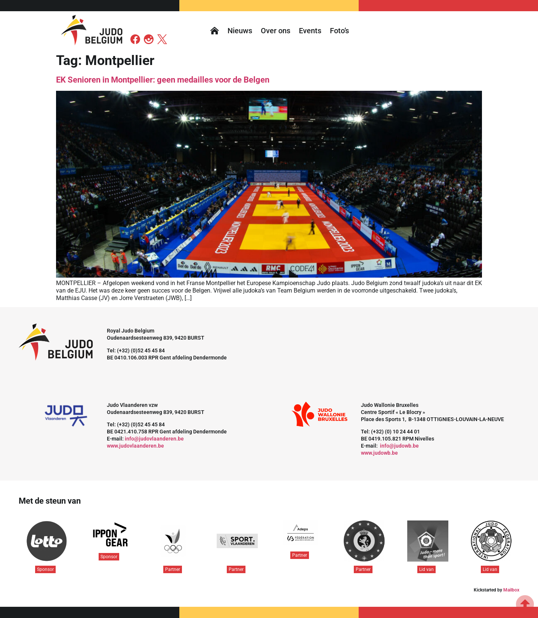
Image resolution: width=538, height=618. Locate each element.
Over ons (275, 30)
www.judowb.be (379, 453)
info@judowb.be (399, 446)
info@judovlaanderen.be (154, 439)
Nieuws (240, 30)
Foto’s (339, 30)
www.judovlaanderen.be (135, 446)
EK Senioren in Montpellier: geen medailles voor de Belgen (162, 79)
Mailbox (511, 590)
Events (310, 30)
